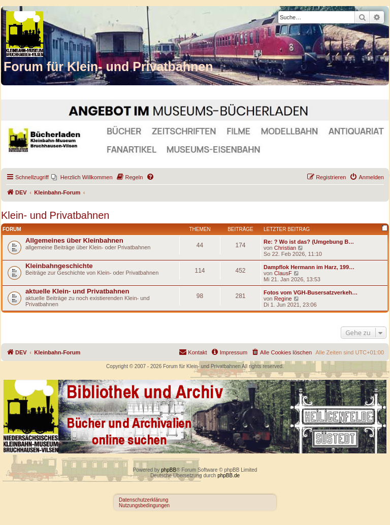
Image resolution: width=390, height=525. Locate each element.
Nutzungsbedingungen (144, 505)
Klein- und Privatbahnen (55, 215)
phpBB (168, 470)
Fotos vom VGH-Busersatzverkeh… (311, 292)
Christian (285, 248)
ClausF (283, 273)
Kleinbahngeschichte (59, 266)
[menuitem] (82, 177)
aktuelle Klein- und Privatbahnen (77, 291)
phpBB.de (228, 475)
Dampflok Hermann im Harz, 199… (309, 267)
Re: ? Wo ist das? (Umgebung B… (309, 242)
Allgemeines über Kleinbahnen (74, 240)
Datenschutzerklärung (143, 500)
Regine (283, 299)
